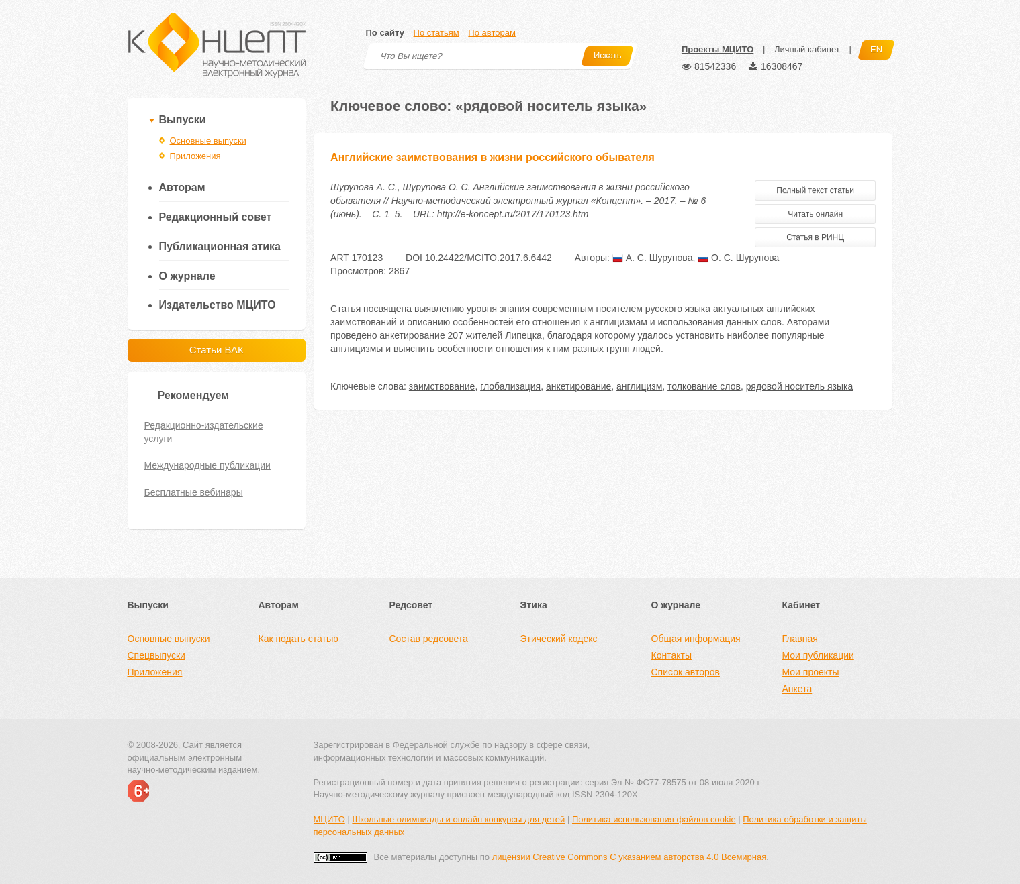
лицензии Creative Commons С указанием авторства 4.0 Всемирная (629, 857)
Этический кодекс (559, 638)
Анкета (797, 688)
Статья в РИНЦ (815, 237)
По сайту (385, 32)
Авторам (182, 187)
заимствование (442, 386)
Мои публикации (818, 655)
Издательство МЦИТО (217, 305)
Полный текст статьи (815, 190)
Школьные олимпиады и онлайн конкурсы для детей (458, 819)
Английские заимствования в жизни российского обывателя (492, 157)
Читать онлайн (815, 214)
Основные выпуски (208, 140)
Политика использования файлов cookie (654, 819)
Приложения (195, 156)
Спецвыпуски (156, 655)
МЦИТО (329, 819)
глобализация (510, 386)
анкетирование (578, 386)
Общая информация (696, 638)
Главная (800, 638)
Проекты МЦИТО (717, 49)
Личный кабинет (807, 49)
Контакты (671, 655)
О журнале (187, 276)
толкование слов (704, 386)
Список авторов (685, 672)
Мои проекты (810, 672)
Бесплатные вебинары (193, 492)
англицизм (639, 386)
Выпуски (182, 119)
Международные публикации (207, 465)
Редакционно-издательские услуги (203, 432)
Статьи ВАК (216, 349)
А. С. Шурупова (652, 257)
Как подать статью (298, 638)
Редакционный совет (215, 217)
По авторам (491, 32)
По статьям (436, 32)
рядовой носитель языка (799, 386)
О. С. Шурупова (738, 257)
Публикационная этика (220, 246)
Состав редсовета (428, 638)
